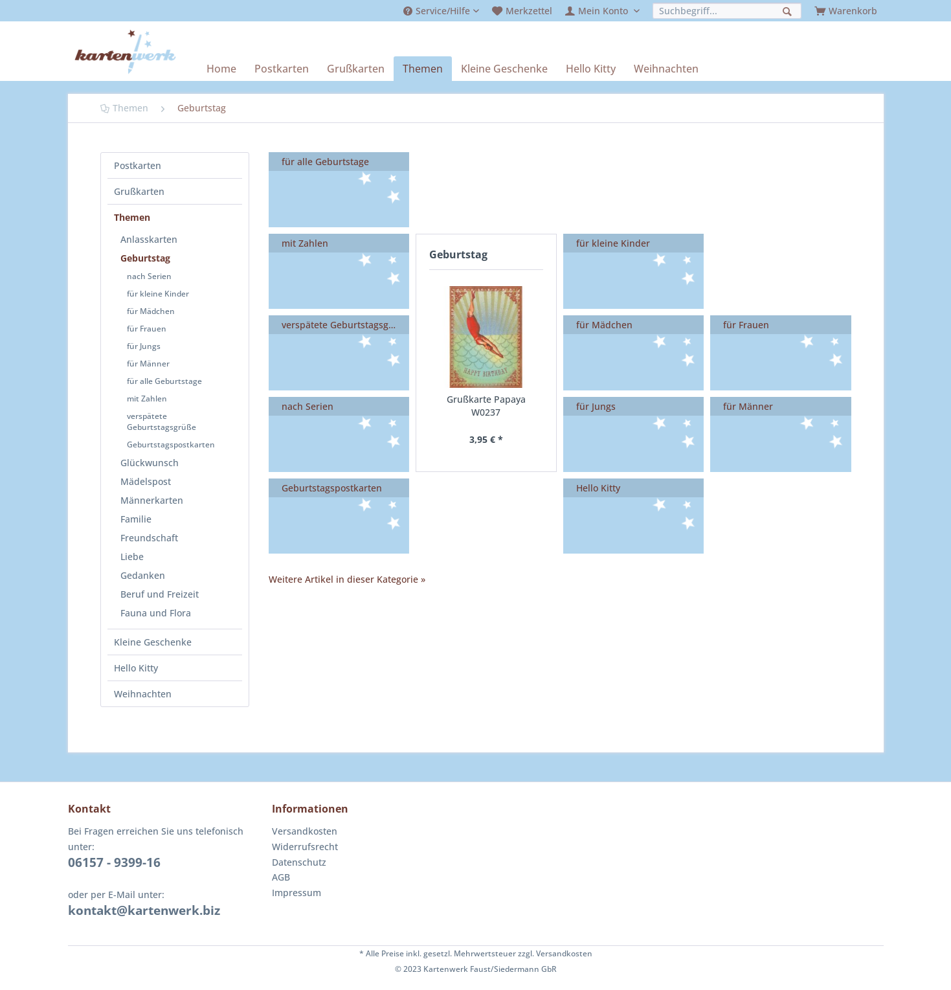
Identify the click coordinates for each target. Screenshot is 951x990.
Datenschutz (299, 862)
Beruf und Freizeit (159, 594)
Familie (135, 519)
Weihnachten (143, 694)
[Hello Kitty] (591, 68)
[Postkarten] (281, 68)
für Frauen (146, 328)
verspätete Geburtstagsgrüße (161, 422)
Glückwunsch (149, 462)
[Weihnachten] (666, 68)
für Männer (148, 363)
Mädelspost (145, 481)
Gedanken (142, 575)
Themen (132, 217)
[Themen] (423, 68)
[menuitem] (441, 11)
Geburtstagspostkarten (171, 444)
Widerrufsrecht (305, 846)
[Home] (221, 68)
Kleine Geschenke (153, 642)
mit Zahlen (147, 398)
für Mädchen (151, 311)
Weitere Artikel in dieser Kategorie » (347, 579)
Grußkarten (139, 191)
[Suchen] (788, 10)
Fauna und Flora (155, 613)
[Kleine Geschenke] (504, 68)
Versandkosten (304, 831)
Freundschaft (149, 538)
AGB (281, 877)
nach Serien (149, 276)
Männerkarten (151, 500)
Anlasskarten (148, 239)
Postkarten (137, 165)
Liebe (132, 556)
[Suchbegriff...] (727, 11)
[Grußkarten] (356, 68)
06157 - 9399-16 (114, 862)
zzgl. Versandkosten (555, 953)
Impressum (296, 892)
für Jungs (144, 346)
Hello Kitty (136, 668)
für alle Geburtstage (164, 381)
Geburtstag (145, 258)
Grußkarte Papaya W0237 (486, 405)
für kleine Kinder (158, 293)
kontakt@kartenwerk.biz (144, 910)
